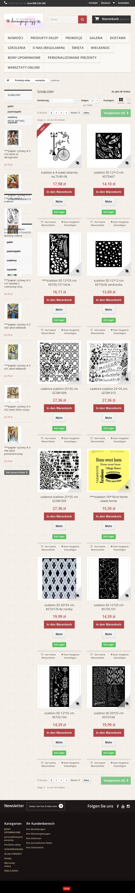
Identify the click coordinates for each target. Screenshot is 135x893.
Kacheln (120, 101)
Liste (129, 101)
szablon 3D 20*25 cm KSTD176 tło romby (59, 607)
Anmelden (123, 3)
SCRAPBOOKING (13, 849)
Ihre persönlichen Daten (39, 843)
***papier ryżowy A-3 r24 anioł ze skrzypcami (17, 169)
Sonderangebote (19, 500)
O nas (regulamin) (49, 48)
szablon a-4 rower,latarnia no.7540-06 (59, 174)
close (67, 888)
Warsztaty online (24, 67)
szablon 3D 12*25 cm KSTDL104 (59, 715)
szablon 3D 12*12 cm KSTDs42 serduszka (109, 282)
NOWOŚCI (15, 38)
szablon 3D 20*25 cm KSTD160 (109, 715)
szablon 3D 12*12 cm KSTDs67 (109, 174)
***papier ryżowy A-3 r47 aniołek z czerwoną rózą (17, 298)
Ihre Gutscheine (34, 847)
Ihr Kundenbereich (40, 823)
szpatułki (12, 122)
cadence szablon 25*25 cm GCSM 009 (59, 391)
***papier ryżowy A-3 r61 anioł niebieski (17, 382)
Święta (78, 48)
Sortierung (43, 100)
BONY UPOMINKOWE (24, 57)
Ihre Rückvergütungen (38, 833)
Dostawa (118, 38)
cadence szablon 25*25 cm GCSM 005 (59, 499)
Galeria (96, 38)
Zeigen (84, 100)
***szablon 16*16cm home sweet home (109, 499)
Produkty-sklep (44, 38)
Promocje (73, 38)
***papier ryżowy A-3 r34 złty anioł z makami (17, 213)
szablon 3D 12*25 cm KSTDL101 (109, 607)
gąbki (11, 106)
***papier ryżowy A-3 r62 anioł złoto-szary (17, 423)
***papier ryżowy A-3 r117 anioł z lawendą (17, 256)
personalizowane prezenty (72, 57)
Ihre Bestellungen (35, 829)
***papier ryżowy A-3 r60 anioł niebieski (17, 341)
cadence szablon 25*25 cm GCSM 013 (108, 391)
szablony (12, 117)
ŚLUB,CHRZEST (13, 854)
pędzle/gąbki (14, 111)
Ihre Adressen (33, 838)
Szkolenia (16, 48)
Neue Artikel (16, 136)
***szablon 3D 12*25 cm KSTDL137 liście (59, 282)
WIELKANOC (100, 48)
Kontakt (93, 3)
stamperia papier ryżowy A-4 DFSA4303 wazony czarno (17, 534)
